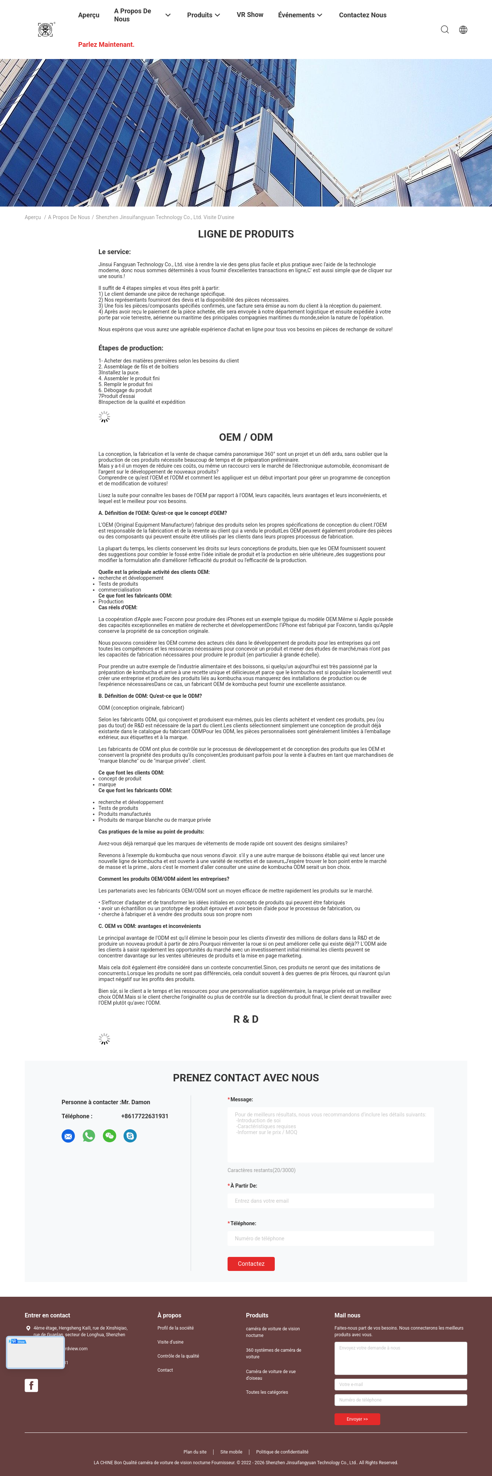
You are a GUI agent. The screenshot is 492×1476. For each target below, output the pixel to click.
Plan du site (195, 1452)
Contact (165, 1370)
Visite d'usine (170, 1342)
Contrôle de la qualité (178, 1356)
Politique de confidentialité (282, 1452)
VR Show (250, 14)
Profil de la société (175, 1328)
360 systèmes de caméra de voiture (273, 1353)
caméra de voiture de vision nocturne (273, 1332)
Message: (242, 1099)
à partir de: (244, 1186)
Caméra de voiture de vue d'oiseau (271, 1375)
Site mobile (232, 1452)
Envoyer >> (357, 1419)
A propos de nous (69, 217)
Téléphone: (243, 1223)
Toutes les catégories (267, 1392)
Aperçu (33, 217)
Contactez (251, 1263)
